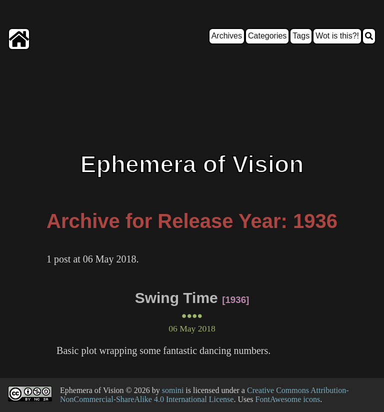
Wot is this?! (337, 36)
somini (173, 390)
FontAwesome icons (288, 399)
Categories (267, 36)
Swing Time (176, 298)
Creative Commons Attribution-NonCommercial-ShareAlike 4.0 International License (204, 395)
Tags (301, 36)
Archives (227, 36)
